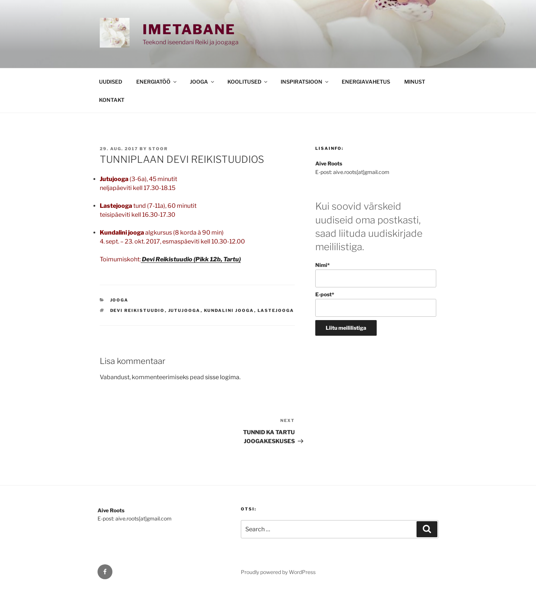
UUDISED (110, 81)
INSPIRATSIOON (305, 81)
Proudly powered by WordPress (278, 572)
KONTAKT (111, 100)
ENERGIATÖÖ (157, 81)
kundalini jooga (229, 310)
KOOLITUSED (247, 81)
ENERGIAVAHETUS (366, 81)
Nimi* (375, 274)
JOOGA (202, 81)
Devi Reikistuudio (137, 310)
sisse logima (222, 377)
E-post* (375, 304)
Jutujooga (184, 310)
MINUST (414, 81)
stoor (158, 148)
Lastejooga (276, 310)
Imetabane (189, 29)
